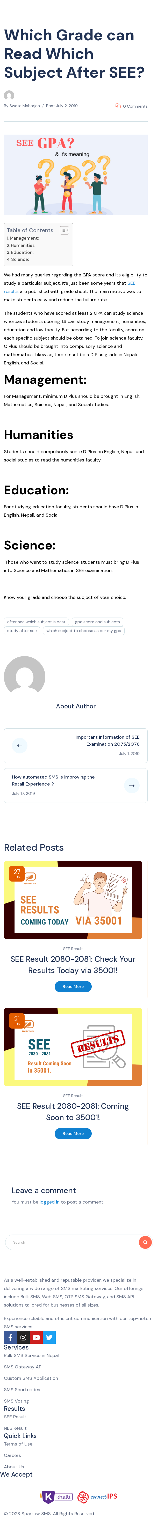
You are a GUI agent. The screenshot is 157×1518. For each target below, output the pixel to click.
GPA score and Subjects (97, 622)
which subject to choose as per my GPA (83, 630)
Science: (20, 259)
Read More (73, 986)
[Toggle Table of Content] (62, 230)
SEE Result (73, 948)
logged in (50, 1202)
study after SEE (22, 630)
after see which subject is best (36, 622)
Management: (24, 238)
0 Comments (135, 106)
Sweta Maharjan (25, 105)
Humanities (23, 245)
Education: (22, 252)
